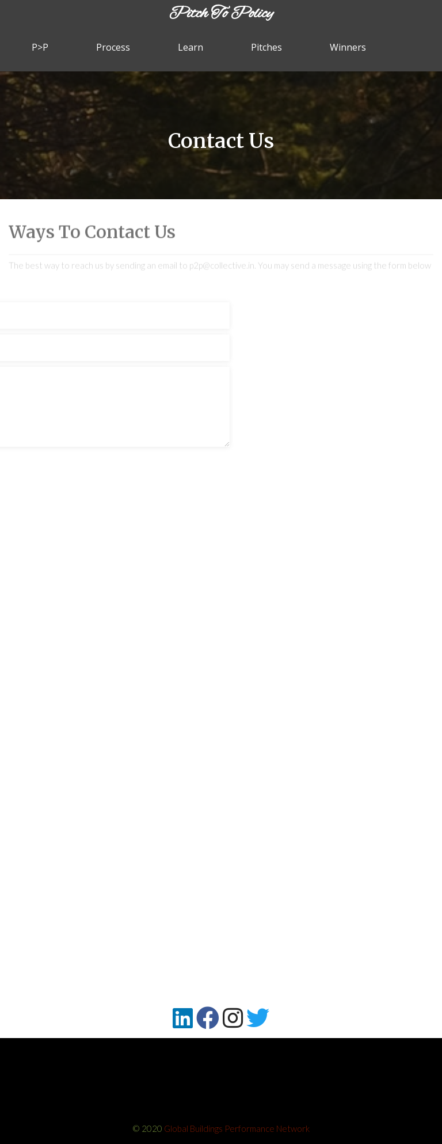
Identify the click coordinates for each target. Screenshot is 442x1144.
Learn (190, 47)
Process (113, 47)
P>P (40, 47)
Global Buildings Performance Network (237, 1128)
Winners (348, 47)
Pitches (266, 47)
